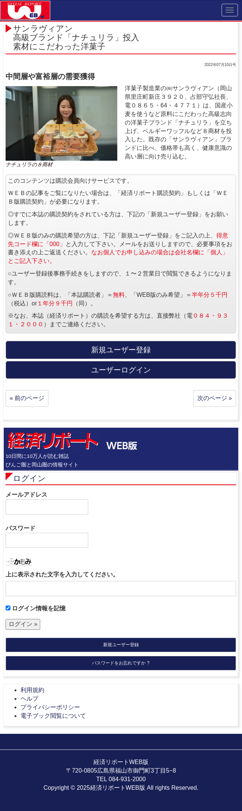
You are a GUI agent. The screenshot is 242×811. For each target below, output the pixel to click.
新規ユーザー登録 (121, 644)
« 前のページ (27, 398)
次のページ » (214, 398)
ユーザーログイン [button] (121, 370)
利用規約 (32, 690)
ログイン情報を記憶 (36, 608)
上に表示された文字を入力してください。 (62, 574)
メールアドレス (47, 503)
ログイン (29, 478)
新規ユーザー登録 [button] (121, 350)
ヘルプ (29, 698)
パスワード (47, 536)
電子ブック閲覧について (53, 716)
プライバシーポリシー (50, 707)
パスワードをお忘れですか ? (120, 663)
